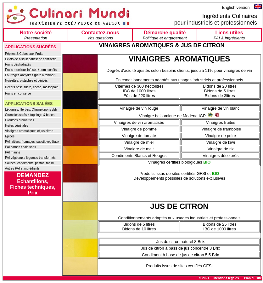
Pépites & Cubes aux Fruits (24, 53)
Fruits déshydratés (18, 64)
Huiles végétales (16, 125)
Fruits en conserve (18, 93)
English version (236, 7)
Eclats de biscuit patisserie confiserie (30, 59)
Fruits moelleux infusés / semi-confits (31, 70)
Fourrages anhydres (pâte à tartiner (29, 75)
